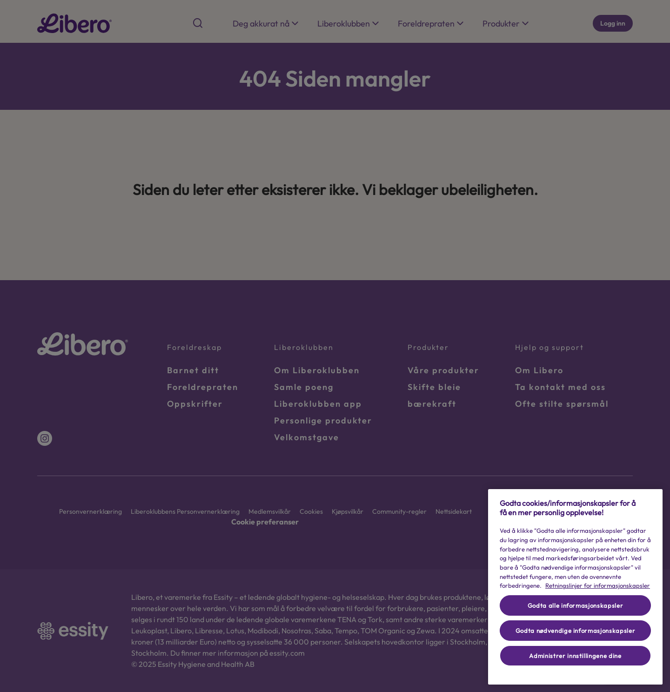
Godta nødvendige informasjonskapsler (576, 630)
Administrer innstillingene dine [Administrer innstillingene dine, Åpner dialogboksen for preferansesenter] (575, 655)
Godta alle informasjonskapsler (575, 605)
